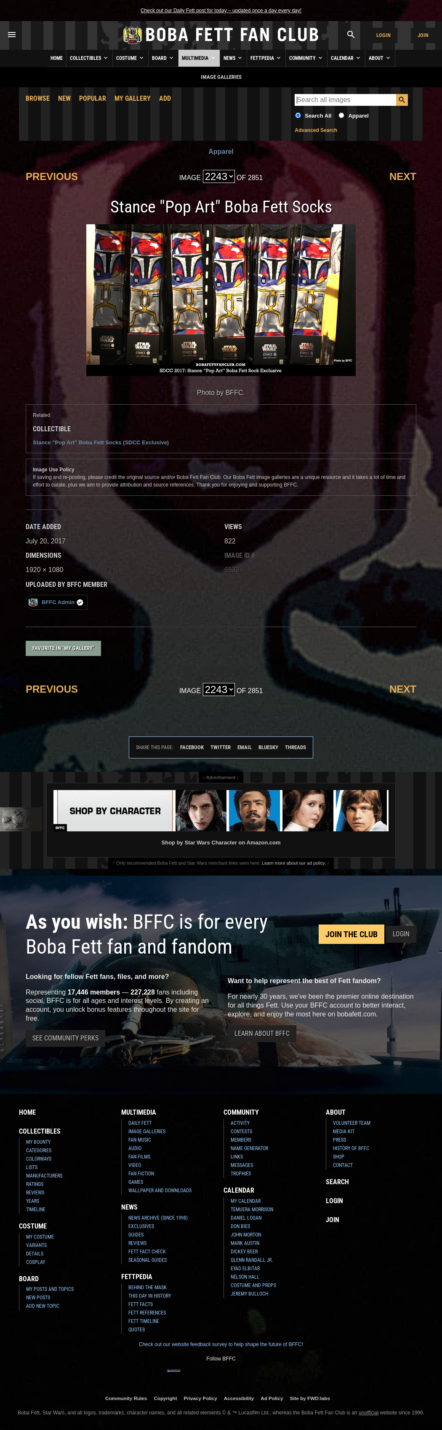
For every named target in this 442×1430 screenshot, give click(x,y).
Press (339, 1140)
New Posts (38, 1298)
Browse (38, 98)
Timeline (35, 1209)
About (380, 57)
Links (237, 1157)
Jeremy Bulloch (249, 1294)
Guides (136, 1235)
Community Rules (126, 1398)
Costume (130, 57)
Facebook (192, 747)
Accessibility (239, 1398)
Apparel (358, 116)
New (64, 98)
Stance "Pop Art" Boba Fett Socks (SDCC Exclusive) (101, 442)
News (233, 57)
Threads (295, 747)
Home (57, 58)
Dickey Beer (244, 1252)
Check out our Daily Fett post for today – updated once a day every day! (221, 10)
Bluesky (268, 747)
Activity (240, 1123)
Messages (242, 1165)
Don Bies (240, 1226)
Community (306, 57)
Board (163, 57)
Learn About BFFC (262, 1033)
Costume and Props (253, 1285)
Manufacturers (44, 1176)
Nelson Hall (245, 1277)
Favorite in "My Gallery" (63, 648)
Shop (338, 1157)
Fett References (147, 1313)
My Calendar (246, 1201)
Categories (38, 1150)
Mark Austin (245, 1243)
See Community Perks (65, 1038)
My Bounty (38, 1142)
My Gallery (132, 98)
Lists (31, 1167)
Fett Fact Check (147, 1252)
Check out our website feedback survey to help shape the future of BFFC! (221, 1344)
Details (34, 1254)
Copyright (165, 1398)
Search (337, 1182)
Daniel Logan (246, 1218)
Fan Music (139, 1140)
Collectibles (89, 57)
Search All (318, 116)
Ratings (34, 1184)
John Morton (246, 1235)
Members (241, 1140)
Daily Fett (140, 1123)
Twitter (220, 747)
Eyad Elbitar (245, 1268)
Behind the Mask (147, 1287)
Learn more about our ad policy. (294, 863)
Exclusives (141, 1226)
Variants (36, 1245)
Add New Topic (42, 1306)
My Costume (40, 1237)
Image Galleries (146, 1131)
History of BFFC (351, 1148)
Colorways (38, 1159)
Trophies (241, 1174)
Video (134, 1165)
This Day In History (149, 1296)
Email (244, 747)
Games (135, 1182)
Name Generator (249, 1148)
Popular (92, 98)
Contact (343, 1165)
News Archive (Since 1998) (158, 1218)
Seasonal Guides (147, 1260)
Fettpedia (266, 57)
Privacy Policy (200, 1398)
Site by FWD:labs (310, 1398)
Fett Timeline (143, 1321)
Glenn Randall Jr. (252, 1260)
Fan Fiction (141, 1174)
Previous (52, 176)
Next (402, 176)
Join (423, 35)
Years (32, 1201)
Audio (134, 1148)
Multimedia (199, 57)
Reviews (35, 1193)
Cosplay (35, 1262)
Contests (241, 1131)
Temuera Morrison (252, 1209)
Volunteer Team (351, 1123)
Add (165, 98)
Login (383, 35)
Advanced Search (316, 130)
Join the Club (351, 934)
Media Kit (343, 1131)
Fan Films (139, 1157)
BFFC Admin (56, 602)
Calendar (346, 57)
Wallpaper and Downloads (160, 1190)
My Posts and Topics (50, 1289)
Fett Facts (140, 1304)
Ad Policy (272, 1398)
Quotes (136, 1330)
